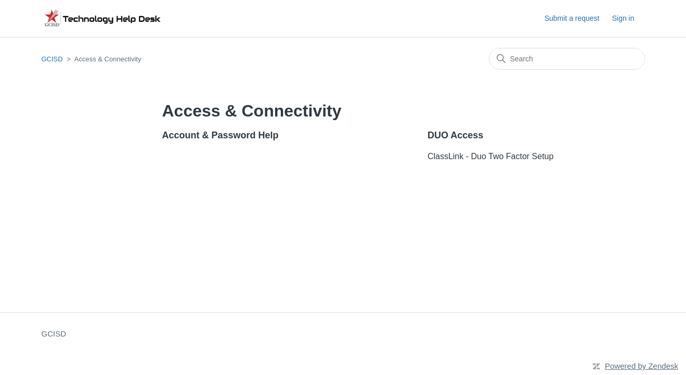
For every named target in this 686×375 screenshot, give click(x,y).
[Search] (566, 58)
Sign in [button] (623, 18)
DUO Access (455, 135)
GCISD (52, 59)
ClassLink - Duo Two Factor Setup (490, 156)
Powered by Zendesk (641, 365)
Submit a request (572, 18)
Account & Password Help (220, 135)
